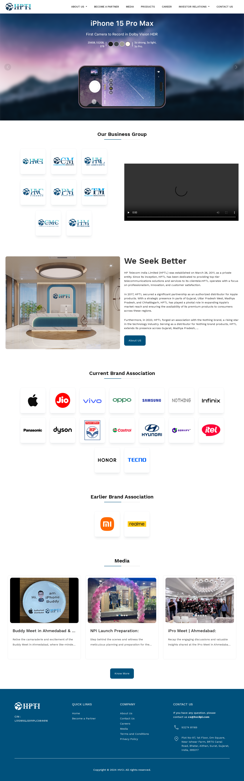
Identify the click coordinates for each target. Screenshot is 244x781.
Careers (125, 723)
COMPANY (127, 704)
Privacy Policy (129, 739)
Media (124, 728)
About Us (126, 713)
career (167, 6)
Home (76, 713)
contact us (225, 6)
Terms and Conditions (134, 733)
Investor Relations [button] (193, 6)
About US (135, 340)
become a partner (106, 6)
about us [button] (78, 6)
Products (148, 6)
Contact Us (127, 718)
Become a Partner (84, 718)
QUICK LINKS (82, 704)
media (130, 6)
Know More (122, 673)
